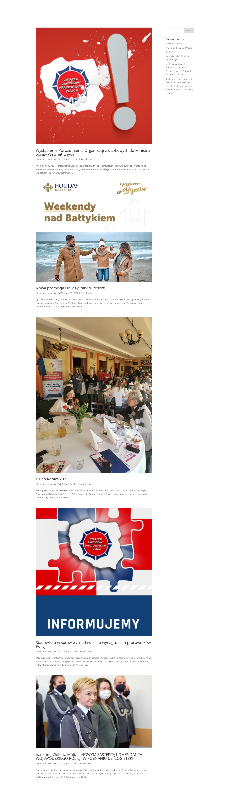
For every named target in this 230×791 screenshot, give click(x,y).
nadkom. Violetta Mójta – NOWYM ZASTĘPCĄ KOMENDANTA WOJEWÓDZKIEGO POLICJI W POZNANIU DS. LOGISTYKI (89, 756)
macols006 (58, 159)
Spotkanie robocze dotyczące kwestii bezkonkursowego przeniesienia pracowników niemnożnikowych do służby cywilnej (180, 86)
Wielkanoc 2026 (173, 43)
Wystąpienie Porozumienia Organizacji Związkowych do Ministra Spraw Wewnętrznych (93, 152)
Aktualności (86, 159)
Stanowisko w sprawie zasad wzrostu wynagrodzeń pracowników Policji (93, 644)
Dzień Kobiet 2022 (52, 479)
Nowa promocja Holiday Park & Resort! (70, 288)
